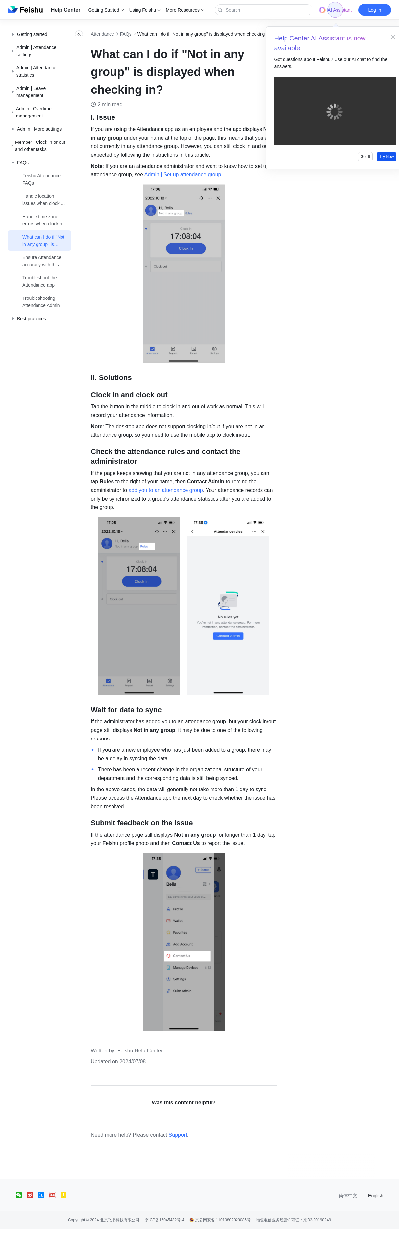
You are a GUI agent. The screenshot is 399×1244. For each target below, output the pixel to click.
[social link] (21, 1210)
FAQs (140, 34)
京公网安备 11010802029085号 (220, 1235)
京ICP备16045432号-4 (164, 1235)
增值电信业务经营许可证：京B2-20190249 (293, 1235)
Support (192, 1150)
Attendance (117, 34)
